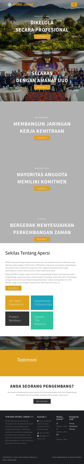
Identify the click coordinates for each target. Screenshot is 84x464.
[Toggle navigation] (74, 4)
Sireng (71, 423)
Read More (13, 288)
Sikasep (72, 429)
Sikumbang (73, 426)
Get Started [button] (42, 401)
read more (42, 36)
